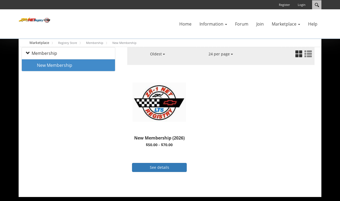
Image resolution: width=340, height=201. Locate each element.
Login (301, 5)
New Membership (54, 65)
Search (316, 4)
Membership (44, 53)
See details (159, 167)
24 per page (221, 53)
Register (284, 5)
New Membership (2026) (159, 138)
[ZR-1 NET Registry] (34, 19)
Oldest (157, 53)
